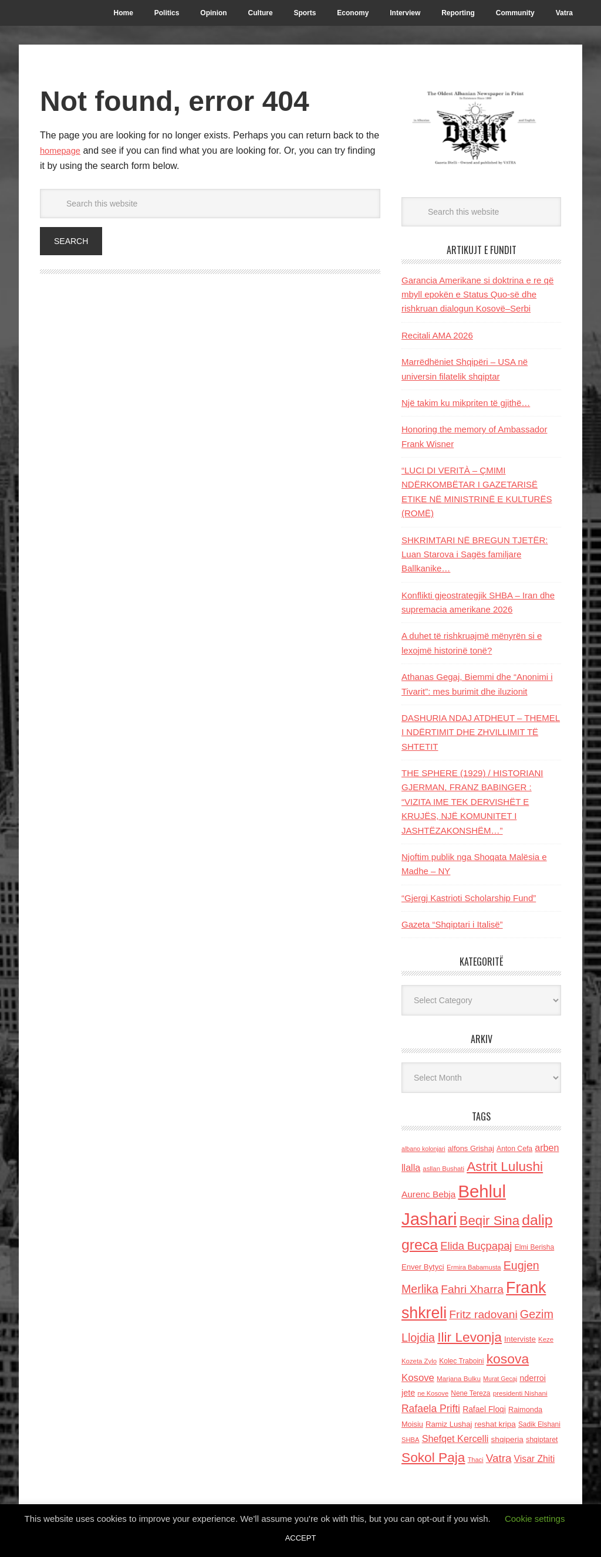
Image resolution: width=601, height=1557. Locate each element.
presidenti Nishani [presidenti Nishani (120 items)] (520, 1393)
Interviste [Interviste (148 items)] (520, 1339)
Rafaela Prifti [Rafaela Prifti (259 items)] (430, 1408)
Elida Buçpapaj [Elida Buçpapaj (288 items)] (476, 1246)
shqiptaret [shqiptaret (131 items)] (542, 1440)
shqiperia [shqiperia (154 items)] (507, 1439)
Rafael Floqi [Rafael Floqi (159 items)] (484, 1409)
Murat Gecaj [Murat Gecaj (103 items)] (500, 1378)
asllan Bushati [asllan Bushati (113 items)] (443, 1168)
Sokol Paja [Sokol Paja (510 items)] (433, 1457)
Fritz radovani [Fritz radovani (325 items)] (483, 1314)
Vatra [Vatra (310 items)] (499, 1458)
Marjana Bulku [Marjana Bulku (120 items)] (459, 1378)
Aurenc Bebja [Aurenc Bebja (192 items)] (428, 1194)
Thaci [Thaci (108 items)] (476, 1459)
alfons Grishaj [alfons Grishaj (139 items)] (471, 1148)
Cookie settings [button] (535, 1519)
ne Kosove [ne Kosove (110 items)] (432, 1393)
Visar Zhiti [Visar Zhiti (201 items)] (534, 1459)
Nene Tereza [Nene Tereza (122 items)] (470, 1393)
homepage (62, 150)
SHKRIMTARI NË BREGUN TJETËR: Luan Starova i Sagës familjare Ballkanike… (474, 554)
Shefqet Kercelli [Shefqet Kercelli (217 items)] (455, 1438)
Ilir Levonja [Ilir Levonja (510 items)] (469, 1337)
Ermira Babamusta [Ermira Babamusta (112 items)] (474, 1267)
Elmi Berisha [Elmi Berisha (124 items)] (535, 1247)
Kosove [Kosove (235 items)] (417, 1377)
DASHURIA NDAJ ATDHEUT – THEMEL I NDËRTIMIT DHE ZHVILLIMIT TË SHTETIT (480, 732)
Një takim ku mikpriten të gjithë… (465, 403)
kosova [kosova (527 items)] (508, 1358)
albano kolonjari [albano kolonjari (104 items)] (423, 1148)
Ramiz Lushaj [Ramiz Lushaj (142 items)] (449, 1424)
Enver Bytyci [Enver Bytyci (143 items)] (422, 1266)
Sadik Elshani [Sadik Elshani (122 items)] (539, 1424)
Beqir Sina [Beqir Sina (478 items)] (489, 1220)
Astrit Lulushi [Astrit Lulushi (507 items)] (505, 1166)
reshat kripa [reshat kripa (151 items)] (495, 1424)
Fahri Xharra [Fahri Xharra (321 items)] (472, 1289)
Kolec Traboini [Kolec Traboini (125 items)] (461, 1361)
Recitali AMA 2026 (437, 335)
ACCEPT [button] (300, 1538)
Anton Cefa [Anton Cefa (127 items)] (514, 1149)
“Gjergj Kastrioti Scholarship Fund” (468, 898)
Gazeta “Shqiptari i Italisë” (452, 924)
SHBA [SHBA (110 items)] (410, 1439)
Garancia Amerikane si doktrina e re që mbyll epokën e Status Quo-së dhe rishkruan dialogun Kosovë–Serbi (477, 294)
